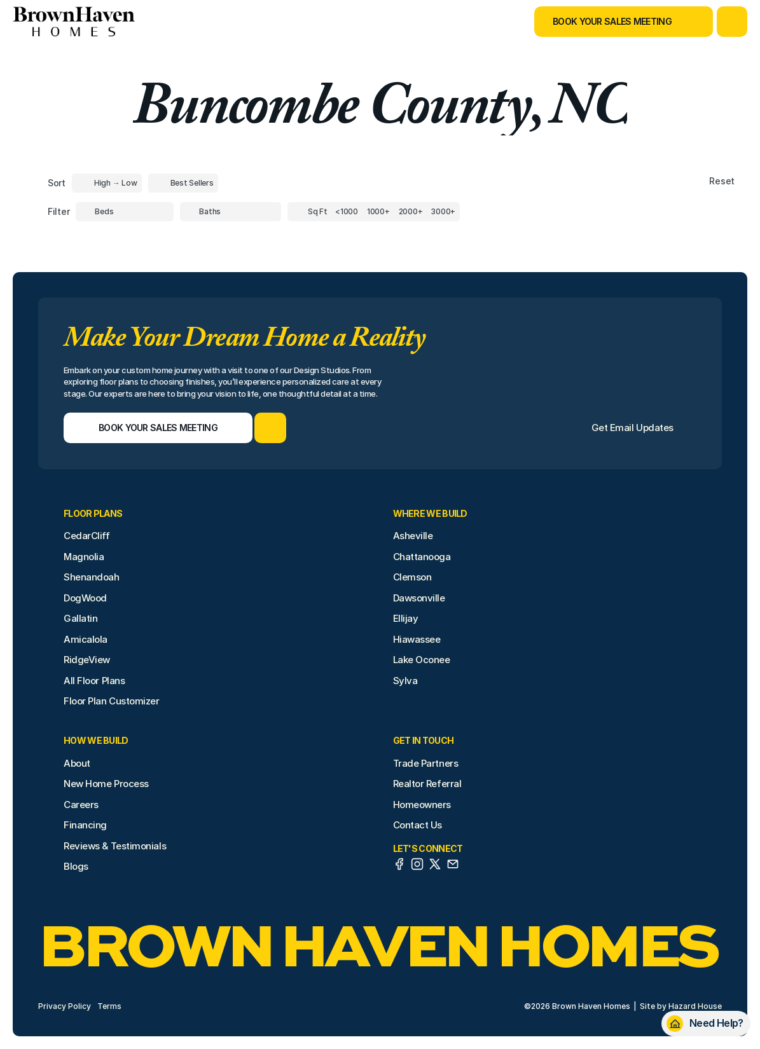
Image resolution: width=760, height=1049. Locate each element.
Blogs (76, 866)
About (77, 763)
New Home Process (106, 784)
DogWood (85, 598)
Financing (85, 825)
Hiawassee (417, 639)
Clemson (412, 577)
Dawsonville (419, 598)
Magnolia (84, 557)
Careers (81, 805)
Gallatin (80, 618)
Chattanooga (422, 557)
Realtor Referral (427, 784)
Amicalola (85, 639)
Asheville (413, 536)
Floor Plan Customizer (112, 701)
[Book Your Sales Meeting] (607, 21)
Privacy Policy (64, 1006)
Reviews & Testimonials (115, 846)
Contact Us (418, 825)
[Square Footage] (347, 211)
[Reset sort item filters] (695, 181)
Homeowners (422, 805)
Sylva (405, 681)
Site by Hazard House (681, 1006)
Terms (109, 1006)
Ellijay (405, 618)
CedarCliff (87, 536)
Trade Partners (426, 763)
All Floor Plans (94, 681)
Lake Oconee (421, 660)
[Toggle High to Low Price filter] (107, 183)
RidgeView (87, 660)
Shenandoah (92, 577)
